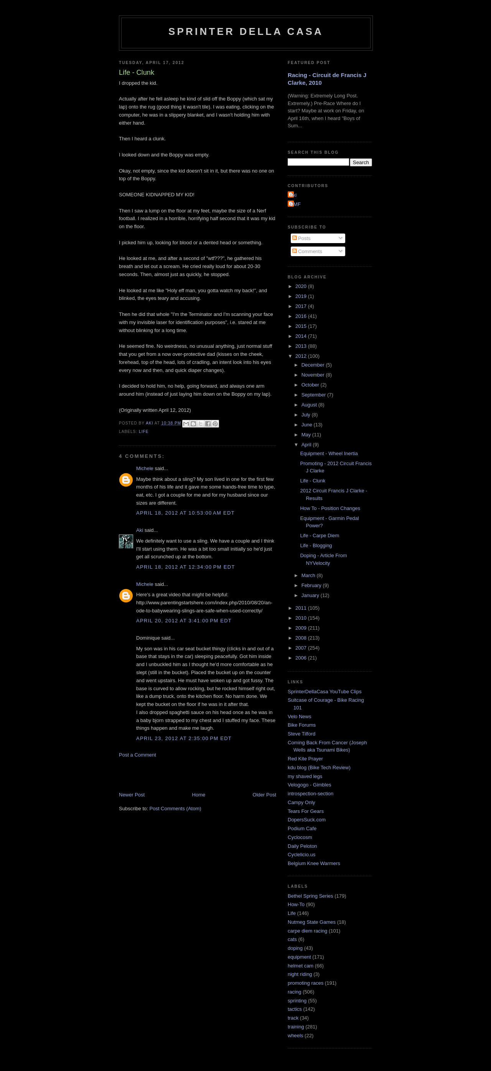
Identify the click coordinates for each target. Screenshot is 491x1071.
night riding (300, 974)
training (296, 1027)
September (314, 395)
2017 (301, 306)
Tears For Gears (306, 811)
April (307, 444)
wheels (295, 1035)
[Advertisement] (208, 774)
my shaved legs (305, 776)
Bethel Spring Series (310, 896)
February (312, 585)
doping (295, 948)
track (293, 1018)
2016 (301, 316)
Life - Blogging (316, 545)
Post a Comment (137, 755)
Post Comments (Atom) (175, 808)
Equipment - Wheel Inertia (329, 453)
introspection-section (310, 793)
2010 (301, 618)
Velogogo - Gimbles (309, 785)
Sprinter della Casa (245, 31)
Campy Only (301, 802)
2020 (301, 286)
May (307, 435)
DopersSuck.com (307, 820)
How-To (296, 904)
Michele (144, 468)
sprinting (297, 1001)
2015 (301, 326)
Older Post (264, 795)
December (314, 365)
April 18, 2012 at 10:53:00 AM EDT (185, 513)
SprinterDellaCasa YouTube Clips (324, 691)
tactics (295, 1009)
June (308, 425)
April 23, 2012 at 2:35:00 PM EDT (184, 738)
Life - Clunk (312, 481)
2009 (301, 628)
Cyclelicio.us (301, 854)
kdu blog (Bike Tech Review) (319, 767)
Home (199, 795)
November (314, 375)
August (310, 405)
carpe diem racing (307, 931)
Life (143, 431)
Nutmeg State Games (312, 922)
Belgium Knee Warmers (314, 863)
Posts (301, 238)
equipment (299, 957)
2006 (301, 658)
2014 (301, 336)
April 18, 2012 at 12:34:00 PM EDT (185, 567)
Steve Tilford (301, 734)
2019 (301, 296)
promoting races (305, 983)
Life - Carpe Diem (319, 535)
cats (292, 939)
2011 (301, 608)
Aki (139, 530)
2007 (301, 648)
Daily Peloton (302, 846)
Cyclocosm (300, 837)
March (309, 575)
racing (294, 992)
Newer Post (132, 795)
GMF (295, 204)
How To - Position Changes (330, 508)
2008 (301, 638)
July (307, 415)
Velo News (299, 716)
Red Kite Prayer (305, 759)
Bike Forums (302, 725)
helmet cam (300, 966)
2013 (301, 346)
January (311, 595)
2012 (301, 356)
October (311, 385)
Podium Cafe (302, 828)
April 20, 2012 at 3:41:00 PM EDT (184, 621)
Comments (307, 251)
